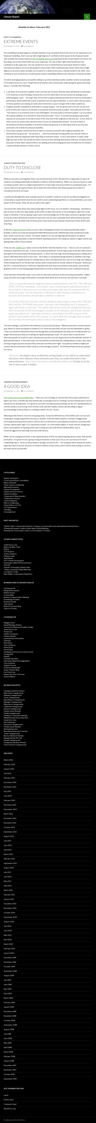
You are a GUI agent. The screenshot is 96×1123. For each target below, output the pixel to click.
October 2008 (9, 1020)
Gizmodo (7, 641)
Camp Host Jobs (10, 720)
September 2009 (10, 971)
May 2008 (7, 1043)
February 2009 (9, 1002)
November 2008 (10, 1016)
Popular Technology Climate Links (17, 567)
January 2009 (9, 1007)
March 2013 (8, 814)
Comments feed (10, 1104)
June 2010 (8, 930)
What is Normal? (10, 483)
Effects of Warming (12, 37)
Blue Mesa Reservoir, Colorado (16, 731)
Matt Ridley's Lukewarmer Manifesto (18, 574)
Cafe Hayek (8, 604)
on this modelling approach (41, 59)
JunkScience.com (10, 545)
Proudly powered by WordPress (14, 1120)
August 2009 (9, 975)
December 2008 (10, 1011)
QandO (7, 656)
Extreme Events (21, 41)
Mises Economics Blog (12, 606)
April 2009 (8, 993)
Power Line (8, 632)
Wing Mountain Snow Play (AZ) (16, 718)
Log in (6, 1095)
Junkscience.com (10, 629)
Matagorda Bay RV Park (13, 738)
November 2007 (10, 1070)
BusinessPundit (10, 602)
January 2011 (9, 899)
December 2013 (10, 805)
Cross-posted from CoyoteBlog (16, 480)
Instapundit (8, 654)
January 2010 (9, 953)
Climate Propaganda (12, 489)
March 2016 (8, 760)
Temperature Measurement (16, 382)
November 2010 (10, 908)
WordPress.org (10, 1109)
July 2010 (7, 926)
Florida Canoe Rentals (12, 711)
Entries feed (8, 1100)
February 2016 (9, 764)
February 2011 (9, 895)
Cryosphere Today (11, 572)
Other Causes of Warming (14, 485)
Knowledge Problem (12, 599)
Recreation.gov (10, 722)
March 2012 (8, 854)
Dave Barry (8, 643)
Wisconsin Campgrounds (13, 693)
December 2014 (10, 782)
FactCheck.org (9, 672)
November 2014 (10, 787)
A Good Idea (17, 386)
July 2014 (7, 791)
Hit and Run (8, 650)
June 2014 (8, 796)
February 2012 (9, 859)
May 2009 (7, 989)
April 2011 (8, 886)
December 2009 (10, 957)
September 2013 (10, 809)
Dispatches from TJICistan (14, 674)
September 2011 (10, 863)
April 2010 (8, 939)
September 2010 (10, 917)
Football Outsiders (11, 659)
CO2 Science (9, 551)
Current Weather (10, 501)
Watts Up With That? (12, 547)
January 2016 (9, 769)
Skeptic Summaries (11, 478)
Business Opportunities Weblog (16, 597)
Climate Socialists (11, 494)
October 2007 (9, 1074)
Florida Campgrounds (12, 713)
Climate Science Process (14, 163)
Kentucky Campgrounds (13, 724)
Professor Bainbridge (12, 667)
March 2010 (8, 944)
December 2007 (10, 1065)
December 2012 (10, 818)
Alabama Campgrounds (13, 695)
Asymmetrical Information (14, 638)
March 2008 (8, 1052)
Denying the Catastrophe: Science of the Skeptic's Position (27, 530)
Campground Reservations (14, 691)
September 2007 (10, 1079)
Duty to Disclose (22, 167)
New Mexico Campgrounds (14, 700)
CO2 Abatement (10, 507)
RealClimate (8, 558)
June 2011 (8, 877)
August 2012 (9, 836)
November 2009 (10, 962)
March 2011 (8, 890)
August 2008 (9, 1029)
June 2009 (8, 984)
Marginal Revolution (11, 590)
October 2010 (9, 913)
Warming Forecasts (11, 487)
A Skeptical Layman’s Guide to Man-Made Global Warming (26, 528)
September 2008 (10, 1025)
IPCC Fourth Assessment (14, 560)
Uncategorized (9, 512)
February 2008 (9, 1056)
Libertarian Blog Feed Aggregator (17, 661)
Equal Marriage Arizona (13, 625)
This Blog (7, 510)
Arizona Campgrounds (12, 709)
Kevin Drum (8, 647)
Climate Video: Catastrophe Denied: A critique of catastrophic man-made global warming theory (41, 526)
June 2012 (8, 845)
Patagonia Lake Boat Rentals (15, 742)
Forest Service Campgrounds (15, 745)
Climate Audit (9, 556)
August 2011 (9, 868)
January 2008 (9, 1061)
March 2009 (8, 998)
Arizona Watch (9, 676)
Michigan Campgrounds (13, 702)
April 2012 (8, 850)
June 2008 (8, 1038)
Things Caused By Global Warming (17, 569)
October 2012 (9, 827)
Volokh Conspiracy (11, 634)
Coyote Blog (9, 595)
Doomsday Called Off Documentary (17, 563)
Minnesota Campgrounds (14, 704)
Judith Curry (21, 247)
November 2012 (10, 823)
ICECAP (7, 565)
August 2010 (9, 922)
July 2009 (7, 980)
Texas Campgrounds (12, 697)
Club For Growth (10, 608)
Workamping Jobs (11, 729)
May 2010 (7, 935)
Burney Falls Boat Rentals (14, 736)
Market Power (9, 593)
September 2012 (10, 832)
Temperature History (12, 498)
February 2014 (9, 800)
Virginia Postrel (10, 665)
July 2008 (7, 1034)
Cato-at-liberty (10, 645)
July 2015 (7, 773)
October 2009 (9, 966)
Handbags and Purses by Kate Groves (18, 652)
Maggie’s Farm (9, 623)
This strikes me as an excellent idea (19, 397)
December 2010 (10, 904)
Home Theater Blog (11, 670)
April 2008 (8, 1047)
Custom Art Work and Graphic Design (18, 627)
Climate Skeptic (12, 16)
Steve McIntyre (19, 229)
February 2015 (9, 778)
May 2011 (7, 881)
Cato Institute (9, 663)
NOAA (6, 549)
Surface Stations (10, 554)
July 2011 (7, 872)
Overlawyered (9, 588)
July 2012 (7, 841)
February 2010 (9, 948)
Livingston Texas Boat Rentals (16, 715)
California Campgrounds (13, 706)
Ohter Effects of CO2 (12, 505)
